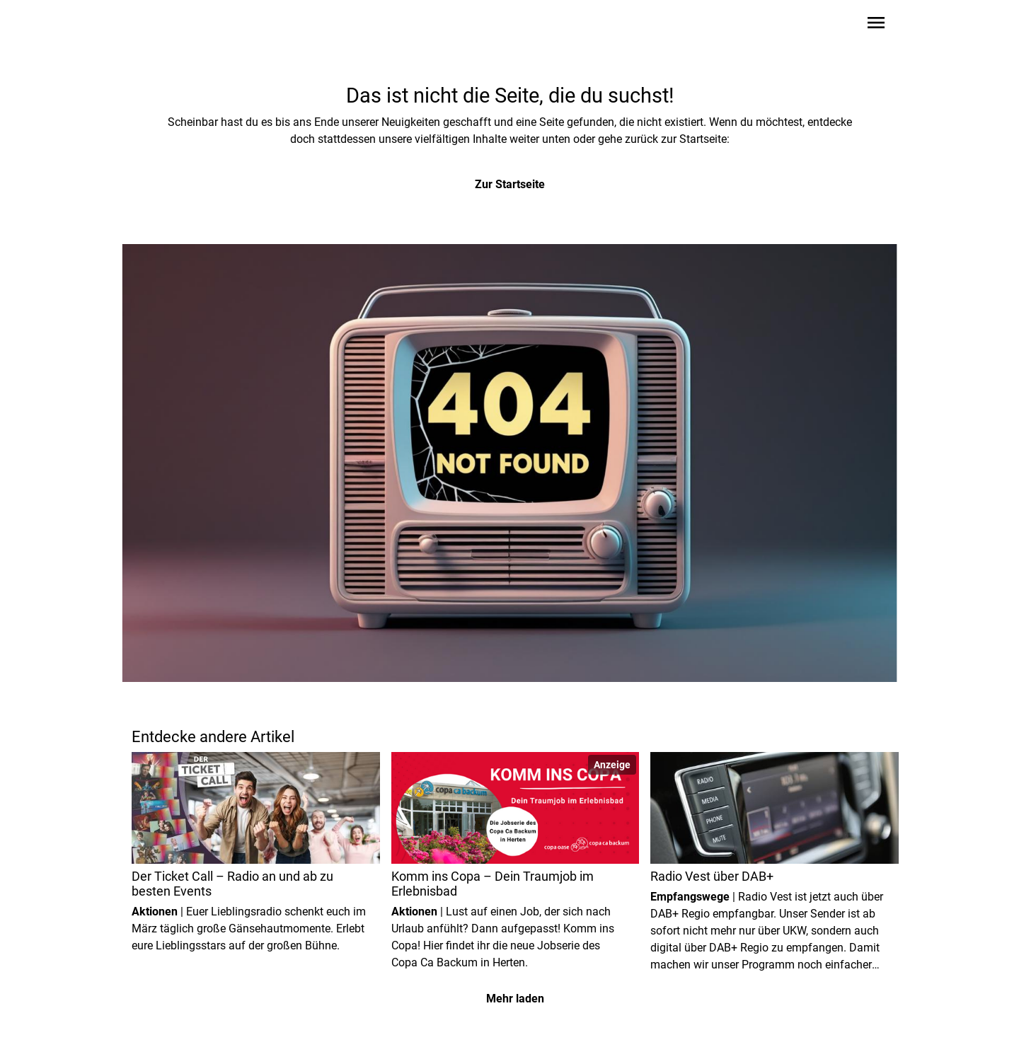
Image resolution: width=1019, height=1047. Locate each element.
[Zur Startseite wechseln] (166, 25)
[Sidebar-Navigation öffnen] (876, 25)
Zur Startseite (510, 184)
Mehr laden (515, 998)
